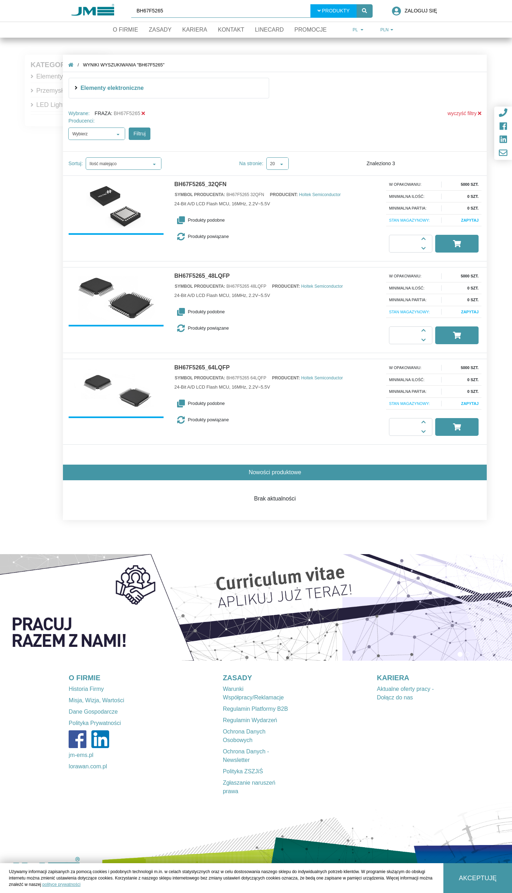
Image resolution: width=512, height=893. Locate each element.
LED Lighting (54, 104)
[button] (214, 220)
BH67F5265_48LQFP (202, 276)
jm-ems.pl (81, 755)
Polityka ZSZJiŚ (243, 771)
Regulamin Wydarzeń (250, 720)
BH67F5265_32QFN (201, 184)
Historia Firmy (86, 689)
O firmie (125, 30)
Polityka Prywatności (95, 723)
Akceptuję (478, 878)
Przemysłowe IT (59, 90)
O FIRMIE (84, 678)
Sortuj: (76, 163)
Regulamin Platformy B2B (255, 709)
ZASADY (237, 678)
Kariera (194, 30)
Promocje (310, 30)
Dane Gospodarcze (93, 712)
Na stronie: (252, 163)
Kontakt (231, 30)
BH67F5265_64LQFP (202, 367)
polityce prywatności (61, 884)
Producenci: (82, 121)
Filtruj (140, 133)
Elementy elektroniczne (112, 88)
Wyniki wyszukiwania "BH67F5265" (124, 64)
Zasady (160, 30)
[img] (76, 88)
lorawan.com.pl (88, 766)
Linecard (269, 30)
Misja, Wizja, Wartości (96, 700)
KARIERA (393, 678)
